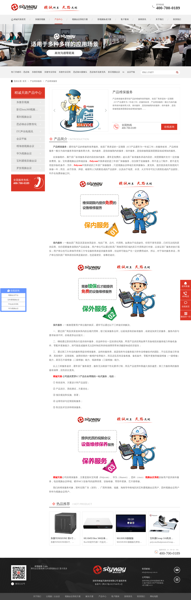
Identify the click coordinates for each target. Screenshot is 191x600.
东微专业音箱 (50, 72)
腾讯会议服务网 (38, 568)
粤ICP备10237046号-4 (112, 584)
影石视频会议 (114, 72)
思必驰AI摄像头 (80, 72)
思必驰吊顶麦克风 (97, 72)
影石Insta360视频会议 (27, 109)
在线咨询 (169, 126)
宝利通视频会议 (52, 568)
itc (123, 72)
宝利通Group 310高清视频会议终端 (167, 538)
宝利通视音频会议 (26, 160)
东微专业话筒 (65, 72)
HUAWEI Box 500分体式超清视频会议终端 (105, 538)
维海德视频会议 (25, 146)
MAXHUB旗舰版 (125, 538)
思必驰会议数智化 (26, 124)
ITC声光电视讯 (24, 131)
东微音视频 (37, 72)
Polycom (94, 161)
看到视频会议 (24, 116)
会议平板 (131, 72)
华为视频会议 (24, 153)
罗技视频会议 (24, 168)
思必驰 (26, 72)
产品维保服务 (36, 81)
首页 (25, 81)
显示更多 (63, 568)
